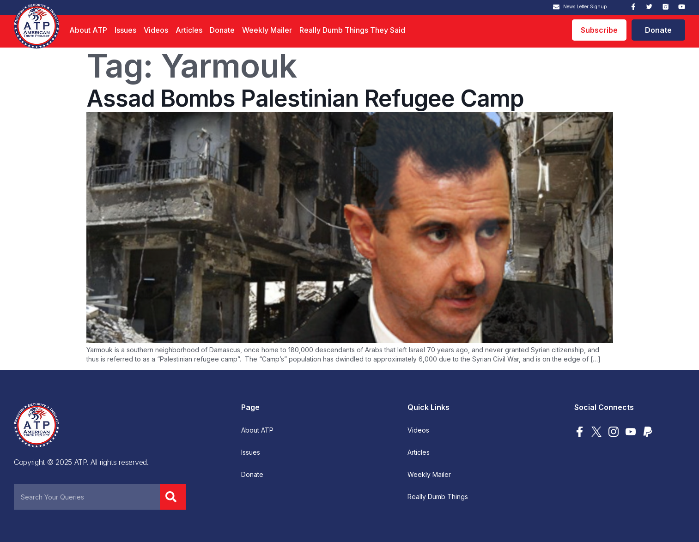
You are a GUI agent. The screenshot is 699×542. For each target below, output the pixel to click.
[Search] (173, 497)
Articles (189, 30)
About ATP (88, 30)
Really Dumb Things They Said (352, 30)
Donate (222, 30)
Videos (156, 30)
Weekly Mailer (267, 30)
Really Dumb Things (437, 496)
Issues (125, 30)
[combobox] (87, 497)
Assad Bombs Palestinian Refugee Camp (305, 98)
